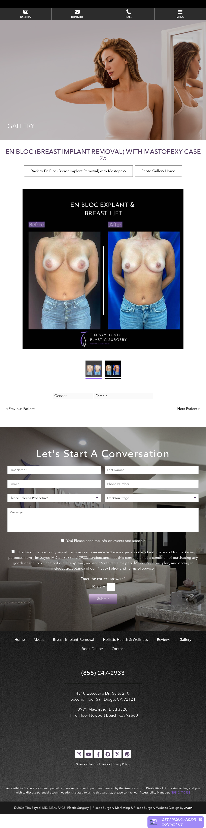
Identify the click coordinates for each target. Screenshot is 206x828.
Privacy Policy (121, 778)
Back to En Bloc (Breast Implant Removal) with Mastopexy (78, 184)
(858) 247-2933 (103, 687)
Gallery (185, 653)
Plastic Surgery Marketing (111, 821)
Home (19, 653)
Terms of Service (99, 778)
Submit (103, 612)
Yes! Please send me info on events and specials (105, 554)
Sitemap (81, 778)
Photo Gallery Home (158, 184)
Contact (118, 662)
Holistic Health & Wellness (125, 653)
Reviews (164, 653)
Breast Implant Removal (73, 653)
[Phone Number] (152, 498)
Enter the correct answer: (103, 593)
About (39, 653)
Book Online (92, 662)
